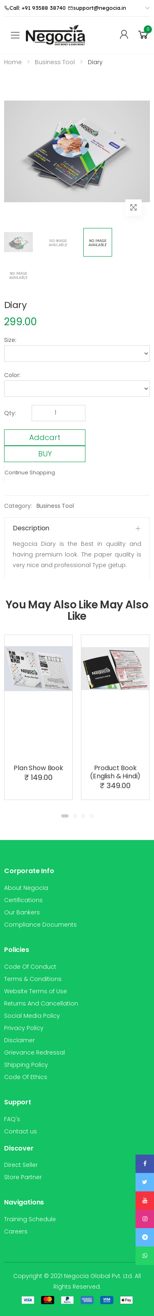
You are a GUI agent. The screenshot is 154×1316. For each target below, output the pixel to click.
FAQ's (12, 1119)
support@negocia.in (97, 7)
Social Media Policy (32, 1016)
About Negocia (26, 888)
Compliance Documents (40, 925)
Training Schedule (30, 1219)
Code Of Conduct (30, 967)
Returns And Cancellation (41, 1003)
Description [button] (31, 528)
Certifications (23, 900)
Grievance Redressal (34, 1052)
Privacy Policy (24, 1028)
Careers (16, 1231)
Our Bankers (22, 912)
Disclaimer (19, 1040)
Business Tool (55, 506)
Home (13, 62)
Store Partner (23, 1177)
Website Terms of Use (35, 991)
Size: (10, 340)
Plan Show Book (38, 768)
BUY (45, 454)
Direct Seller (21, 1165)
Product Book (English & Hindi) (115, 772)
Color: (12, 375)
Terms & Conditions (33, 979)
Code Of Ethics (25, 1077)
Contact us (20, 1131)
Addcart (44, 437)
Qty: (10, 413)
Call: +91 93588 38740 (35, 7)
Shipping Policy (26, 1065)
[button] (143, 35)
